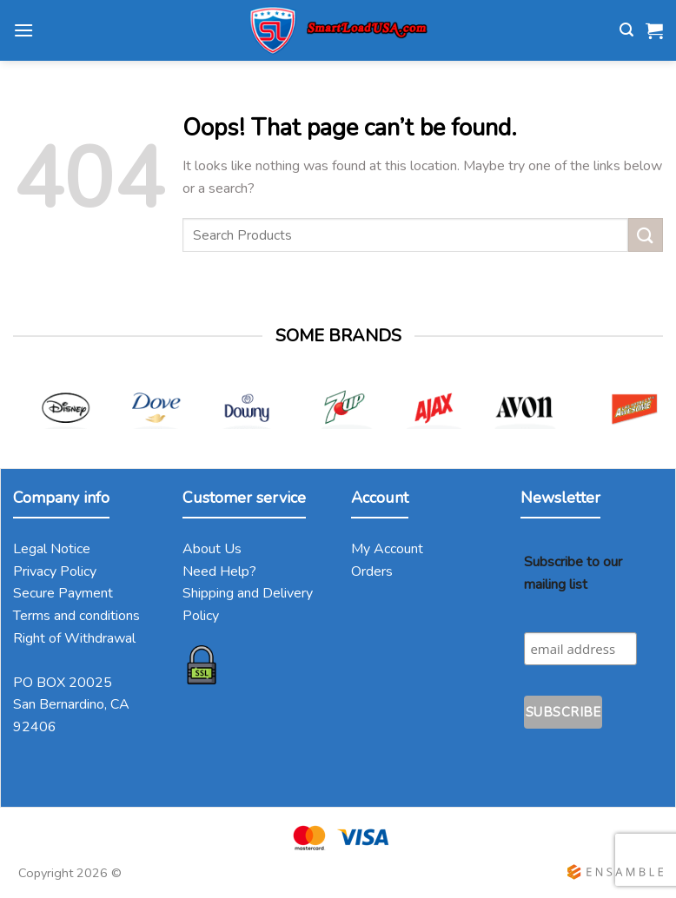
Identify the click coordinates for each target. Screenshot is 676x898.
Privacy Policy (54, 571)
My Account (387, 548)
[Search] (626, 30)
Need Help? (219, 571)
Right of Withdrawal (74, 638)
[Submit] (645, 235)
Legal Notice (51, 548)
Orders (372, 571)
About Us (212, 548)
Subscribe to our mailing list (573, 573)
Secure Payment (63, 593)
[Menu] (23, 30)
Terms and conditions (76, 615)
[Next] (646, 417)
